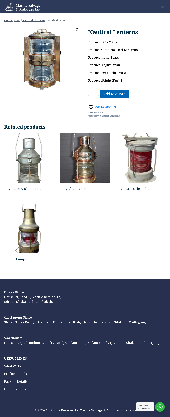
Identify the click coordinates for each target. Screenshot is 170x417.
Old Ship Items (15, 389)
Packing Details (15, 382)
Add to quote (114, 94)
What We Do (13, 366)
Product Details (15, 374)
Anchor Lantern (77, 189)
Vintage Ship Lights (135, 189)
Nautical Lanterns (110, 116)
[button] (77, 30)
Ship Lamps (17, 259)
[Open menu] (162, 6)
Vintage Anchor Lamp (24, 189)
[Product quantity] (93, 92)
